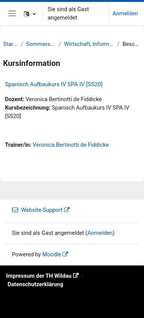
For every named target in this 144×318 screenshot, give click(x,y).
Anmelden (125, 13)
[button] (29, 13)
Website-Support (37, 210)
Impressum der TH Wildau (38, 275)
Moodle (51, 254)
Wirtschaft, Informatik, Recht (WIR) (89, 44)
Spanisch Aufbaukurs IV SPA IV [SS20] (54, 84)
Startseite (10, 44)
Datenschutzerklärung (35, 284)
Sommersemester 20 (41, 44)
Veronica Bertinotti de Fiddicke (71, 144)
